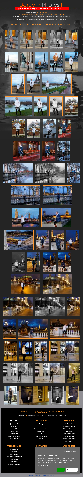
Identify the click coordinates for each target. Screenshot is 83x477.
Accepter (60, 470)
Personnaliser (72, 470)
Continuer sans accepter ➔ (71, 451)
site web (43, 475)
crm (53, 475)
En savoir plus (42, 466)
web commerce (48, 475)
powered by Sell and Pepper (35, 475)
